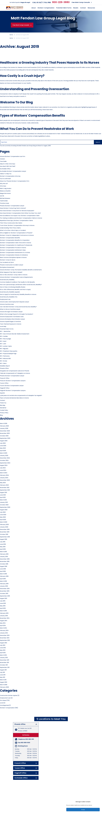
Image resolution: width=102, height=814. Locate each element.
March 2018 (3, 574)
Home (11, 34)
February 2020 (4, 524)
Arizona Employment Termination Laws (12, 316)
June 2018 (3, 569)
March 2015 (3, 611)
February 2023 (4, 485)
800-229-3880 (61, 2)
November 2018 (4, 561)
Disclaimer (3, 408)
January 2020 (4, 527)
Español (2, 393)
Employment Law (5, 299)
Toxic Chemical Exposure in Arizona (10, 324)
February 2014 (4, 630)
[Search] (98, 142)
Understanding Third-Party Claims (10, 228)
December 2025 (5, 431)
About (33, 8)
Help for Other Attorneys (7, 164)
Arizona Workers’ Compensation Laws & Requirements (16, 277)
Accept (83, 809)
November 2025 (5, 433)
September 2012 (5, 640)
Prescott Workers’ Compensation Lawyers (13, 381)
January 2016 (4, 586)
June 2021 (3, 495)
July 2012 (2, 645)
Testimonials (4, 201)
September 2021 (5, 490)
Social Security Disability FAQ (8, 297)
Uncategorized (4, 705)
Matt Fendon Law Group (26, 146)
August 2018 (3, 566)
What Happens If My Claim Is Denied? (11, 272)
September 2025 (5, 438)
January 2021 (4, 502)
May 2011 (2, 677)
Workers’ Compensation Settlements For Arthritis (15, 252)
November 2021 (4, 487)
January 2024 (4, 478)
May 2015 (2, 606)
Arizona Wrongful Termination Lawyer (11, 312)
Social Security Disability (7, 280)
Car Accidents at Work (7, 262)
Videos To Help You (5, 174)
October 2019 (4, 534)
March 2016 (3, 581)
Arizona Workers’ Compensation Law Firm (12, 156)
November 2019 (4, 532)
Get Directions (25, 735)
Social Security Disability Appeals (10, 292)
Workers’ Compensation (46, 8)
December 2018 (5, 559)
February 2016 (4, 584)
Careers (2, 159)
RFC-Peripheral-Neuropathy (8, 351)
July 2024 (3, 468)
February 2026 (4, 426)
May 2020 (3, 517)
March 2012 (3, 655)
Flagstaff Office (4, 388)
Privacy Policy (4, 413)
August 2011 (3, 670)
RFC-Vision (3, 363)
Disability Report (5, 366)
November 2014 (4, 618)
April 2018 (3, 571)
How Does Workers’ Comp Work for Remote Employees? (17, 211)
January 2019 (4, 556)
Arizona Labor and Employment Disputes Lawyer (14, 302)
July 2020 (3, 512)
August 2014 (3, 620)
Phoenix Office (4, 368)
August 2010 (3, 682)
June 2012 (3, 648)
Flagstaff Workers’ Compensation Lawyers (13, 390)
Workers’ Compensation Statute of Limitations (14, 255)
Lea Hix (2, 196)
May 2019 (2, 547)
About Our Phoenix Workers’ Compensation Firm (14, 181)
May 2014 (3, 623)
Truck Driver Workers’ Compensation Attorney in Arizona (17, 225)
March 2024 (3, 473)
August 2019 (3, 539)
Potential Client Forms (63, 8)
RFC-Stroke (3, 361)
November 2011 (4, 662)
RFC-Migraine (4, 349)
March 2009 (3, 685)
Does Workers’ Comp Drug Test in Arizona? (13, 208)
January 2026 (4, 428)
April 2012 (3, 653)
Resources (91, 8)
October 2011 (4, 665)
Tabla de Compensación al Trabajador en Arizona (15, 373)
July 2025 (3, 443)
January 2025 (4, 455)
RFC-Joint (3, 344)
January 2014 (4, 633)
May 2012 (2, 650)
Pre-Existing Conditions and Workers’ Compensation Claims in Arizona (21, 218)
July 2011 (2, 672)
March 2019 (3, 551)
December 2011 (4, 660)
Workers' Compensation (7, 708)
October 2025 (4, 436)
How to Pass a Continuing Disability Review (12, 287)
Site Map (2, 405)
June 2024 (3, 470)
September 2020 (5, 507)
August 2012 (3, 643)
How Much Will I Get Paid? (7, 166)
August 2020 (3, 510)
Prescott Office (4, 378)
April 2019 (3, 549)
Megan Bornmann (5, 193)
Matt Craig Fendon (5, 188)
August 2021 (3, 492)
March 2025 (3, 453)
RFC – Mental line (5, 331)
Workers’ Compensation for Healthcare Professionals (16, 245)
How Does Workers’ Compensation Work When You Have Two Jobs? (20, 213)
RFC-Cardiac (4, 336)
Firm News (3, 700)
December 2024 (5, 458)
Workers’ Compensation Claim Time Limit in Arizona (15, 243)
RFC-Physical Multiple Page (8, 353)
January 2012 (4, 657)
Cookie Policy (4, 410)
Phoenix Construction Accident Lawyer (11, 265)
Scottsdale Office (5, 169)
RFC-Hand (3, 341)
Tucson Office (4, 383)
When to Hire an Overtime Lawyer (10, 309)
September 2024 (5, 463)
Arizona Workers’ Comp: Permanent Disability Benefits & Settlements (21, 270)
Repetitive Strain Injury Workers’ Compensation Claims (16, 220)
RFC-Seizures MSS (5, 358)
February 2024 (4, 475)
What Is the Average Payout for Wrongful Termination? (16, 314)
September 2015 (5, 596)
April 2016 (3, 579)
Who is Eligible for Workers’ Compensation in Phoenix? (16, 233)
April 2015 (3, 608)
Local (1, 703)
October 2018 (4, 564)
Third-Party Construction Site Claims (11, 223)
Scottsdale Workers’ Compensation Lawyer (13, 171)
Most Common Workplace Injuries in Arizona (13, 257)
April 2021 (3, 497)
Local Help (3, 326)
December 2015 (5, 588)
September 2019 (5, 537)
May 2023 (3, 483)
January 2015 (4, 616)
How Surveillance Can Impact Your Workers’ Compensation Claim (19, 215)
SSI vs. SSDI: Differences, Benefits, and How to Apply (15, 289)
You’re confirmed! (5, 178)
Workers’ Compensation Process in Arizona (13, 247)
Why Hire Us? (4, 183)
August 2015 (3, 598)
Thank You (3, 403)
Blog (1, 415)
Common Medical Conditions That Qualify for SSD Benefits (17, 282)
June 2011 (2, 675)
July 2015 (2, 601)
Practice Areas (4, 203)
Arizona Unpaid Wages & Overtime (10, 321)
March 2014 (3, 628)
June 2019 (3, 544)
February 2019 (4, 554)
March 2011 (3, 680)
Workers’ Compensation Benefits (10, 238)
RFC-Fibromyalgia (5, 339)
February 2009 (4, 687)
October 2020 (4, 505)
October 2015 (4, 593)
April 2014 (3, 625)
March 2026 (3, 423)
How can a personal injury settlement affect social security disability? (21, 284)
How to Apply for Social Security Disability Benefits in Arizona (18, 294)
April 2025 (3, 450)
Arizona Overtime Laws (7, 304)
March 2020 (3, 522)
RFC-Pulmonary (5, 356)
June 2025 (3, 446)
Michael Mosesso (5, 198)
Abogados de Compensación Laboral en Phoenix (14, 371)
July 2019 (2, 542)
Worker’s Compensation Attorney (10, 176)
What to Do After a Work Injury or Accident (13, 230)
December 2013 (4, 635)
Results (75, 8)
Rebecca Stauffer (5, 191)
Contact (83, 8)
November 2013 (4, 638)
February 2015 (4, 613)
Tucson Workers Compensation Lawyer (12, 385)
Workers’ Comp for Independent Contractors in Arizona (17, 235)
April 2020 (3, 519)
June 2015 (3, 603)
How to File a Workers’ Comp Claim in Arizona (13, 275)
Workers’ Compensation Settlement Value (13, 250)
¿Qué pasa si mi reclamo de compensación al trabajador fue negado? (21, 395)
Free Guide (3, 161)
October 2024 (4, 460)
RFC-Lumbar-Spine (6, 346)
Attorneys (3, 186)
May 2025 (3, 448)
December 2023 (5, 480)
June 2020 (3, 515)
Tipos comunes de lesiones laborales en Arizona (14, 398)
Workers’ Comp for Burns (7, 260)
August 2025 (3, 441)
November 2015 (4, 591)
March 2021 (3, 500)
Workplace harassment (7, 267)
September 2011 (5, 667)
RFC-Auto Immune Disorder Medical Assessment (14, 334)
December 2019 (4, 529)
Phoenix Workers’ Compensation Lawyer (12, 206)
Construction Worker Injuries (8, 695)
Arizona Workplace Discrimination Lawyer (12, 319)
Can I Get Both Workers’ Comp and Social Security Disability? (18, 307)
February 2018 (4, 576)
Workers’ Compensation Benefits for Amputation (15, 240)
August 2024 (3, 465)
